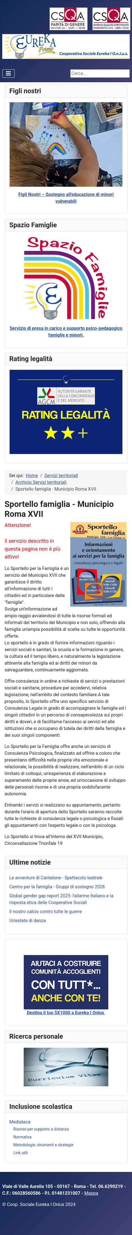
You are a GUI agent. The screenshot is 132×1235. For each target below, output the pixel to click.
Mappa (91, 1193)
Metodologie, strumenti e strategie (43, 1145)
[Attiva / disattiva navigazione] (8, 73)
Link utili (20, 1153)
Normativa (22, 1137)
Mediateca (19, 1122)
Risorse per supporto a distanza (41, 1129)
